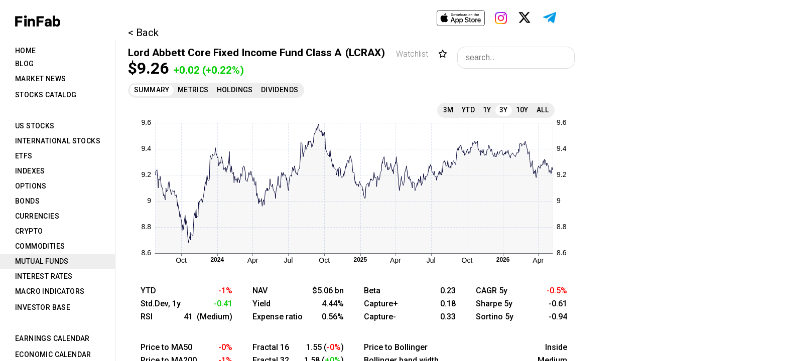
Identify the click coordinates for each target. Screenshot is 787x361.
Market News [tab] (40, 79)
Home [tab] (25, 51)
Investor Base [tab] (42, 307)
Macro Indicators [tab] (49, 291)
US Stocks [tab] (35, 126)
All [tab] (543, 110)
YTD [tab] (468, 110)
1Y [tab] (487, 110)
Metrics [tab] (193, 90)
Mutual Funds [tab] (42, 261)
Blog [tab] (24, 64)
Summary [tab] (152, 90)
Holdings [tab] (235, 90)
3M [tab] (448, 110)
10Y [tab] (522, 110)
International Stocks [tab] (57, 141)
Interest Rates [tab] (44, 276)
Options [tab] (31, 186)
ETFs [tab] (24, 156)
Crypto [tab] (29, 231)
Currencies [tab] (37, 216)
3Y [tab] (503, 110)
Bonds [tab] (27, 201)
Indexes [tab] (30, 171)
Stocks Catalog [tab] (46, 95)
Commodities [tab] (40, 246)
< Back (143, 33)
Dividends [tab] (280, 90)
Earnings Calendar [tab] (52, 338)
